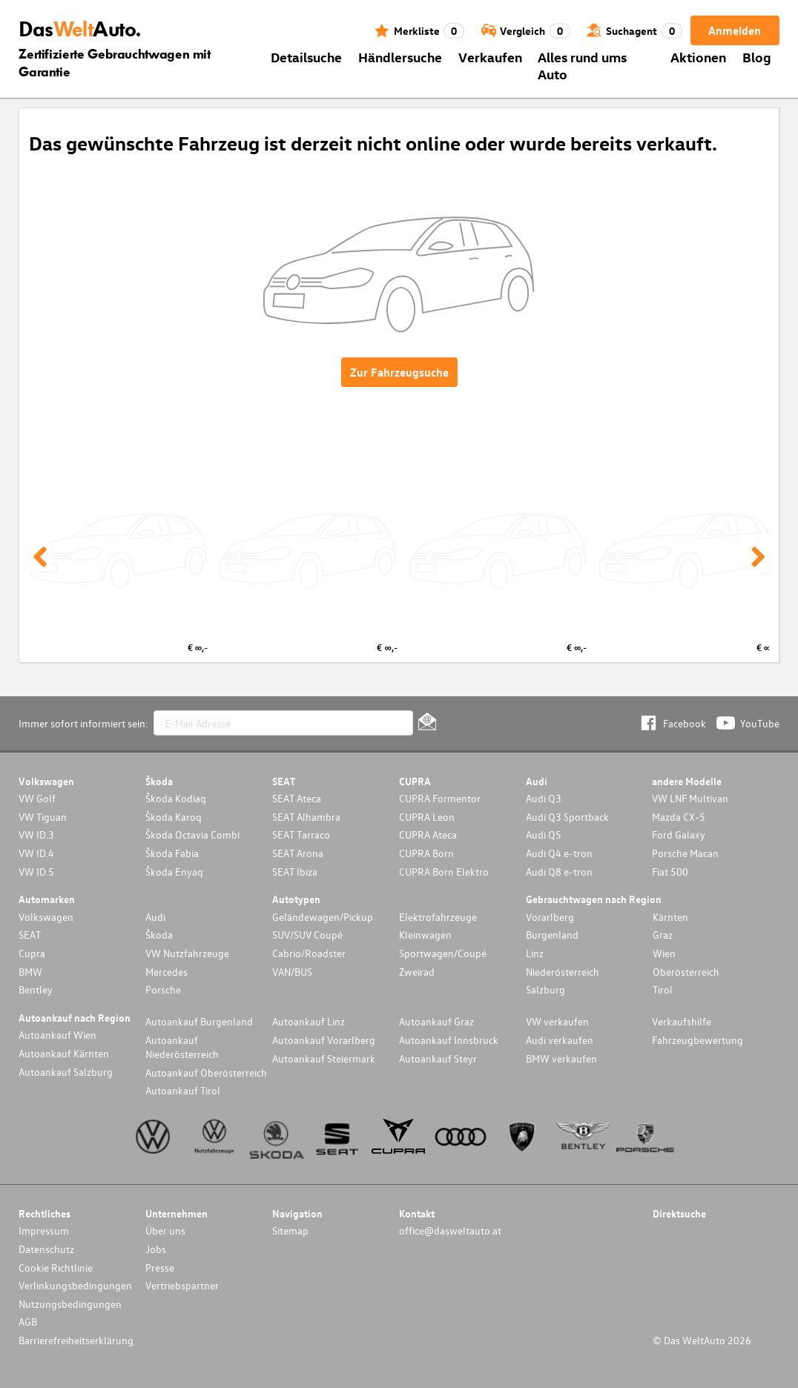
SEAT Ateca (296, 798)
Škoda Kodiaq (175, 798)
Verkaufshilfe (681, 1021)
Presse (159, 1267)
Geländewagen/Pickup (322, 917)
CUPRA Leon (427, 817)
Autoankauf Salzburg (66, 1072)
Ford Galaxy (678, 834)
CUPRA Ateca (428, 834)
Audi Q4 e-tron (559, 853)
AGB (28, 1322)
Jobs (155, 1249)
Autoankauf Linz (308, 1021)
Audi (155, 917)
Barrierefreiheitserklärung (76, 1340)
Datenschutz (46, 1249)
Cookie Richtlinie (56, 1267)
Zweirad (417, 972)
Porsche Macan (685, 853)
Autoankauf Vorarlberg (323, 1040)
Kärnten (670, 917)
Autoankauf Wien (57, 1035)
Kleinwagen (425, 935)
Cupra (32, 953)
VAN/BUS (292, 972)
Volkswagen (46, 917)
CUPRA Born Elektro (444, 872)
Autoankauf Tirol (182, 1090)
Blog (756, 56)
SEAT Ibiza (294, 872)
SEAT (30, 935)
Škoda (159, 935)
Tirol (663, 989)
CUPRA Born (426, 853)
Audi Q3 (543, 798)
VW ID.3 (36, 834)
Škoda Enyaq (174, 872)
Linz (535, 953)
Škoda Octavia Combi (192, 834)
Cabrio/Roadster (309, 953)
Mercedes (166, 972)
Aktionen (698, 56)
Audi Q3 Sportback (567, 817)
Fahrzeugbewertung (697, 1040)
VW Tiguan (43, 817)
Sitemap (290, 1230)
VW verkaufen (557, 1021)
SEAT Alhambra (306, 817)
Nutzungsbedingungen (70, 1304)
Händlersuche (400, 56)
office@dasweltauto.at (450, 1230)
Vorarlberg (550, 917)
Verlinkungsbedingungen (75, 1285)
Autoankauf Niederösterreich (182, 1047)
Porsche (163, 989)
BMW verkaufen (561, 1058)
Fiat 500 (670, 872)
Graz (663, 935)
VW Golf (37, 798)
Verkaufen (490, 56)
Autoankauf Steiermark (323, 1058)
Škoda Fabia (172, 853)
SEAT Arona (297, 853)
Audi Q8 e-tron (559, 872)
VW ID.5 (36, 872)
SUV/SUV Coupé (307, 935)
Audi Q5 (543, 834)
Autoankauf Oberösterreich (206, 1072)
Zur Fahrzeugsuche (399, 372)
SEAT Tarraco (301, 834)
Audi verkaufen (559, 1040)
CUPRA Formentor (440, 798)
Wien (664, 953)
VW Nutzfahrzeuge (187, 953)
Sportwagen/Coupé (443, 953)
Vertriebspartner (182, 1285)
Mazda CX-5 (678, 817)
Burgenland (552, 935)
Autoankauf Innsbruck (448, 1040)
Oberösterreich (686, 972)
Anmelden (734, 30)
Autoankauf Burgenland (199, 1021)
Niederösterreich (562, 972)
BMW (30, 972)
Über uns (165, 1230)
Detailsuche (306, 56)
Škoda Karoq (173, 817)
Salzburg (545, 989)
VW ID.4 (36, 853)
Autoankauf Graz (436, 1021)
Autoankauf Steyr (438, 1058)
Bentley (36, 989)
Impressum (44, 1230)
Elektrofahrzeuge (438, 917)
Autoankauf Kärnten (64, 1053)
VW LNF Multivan (690, 798)
